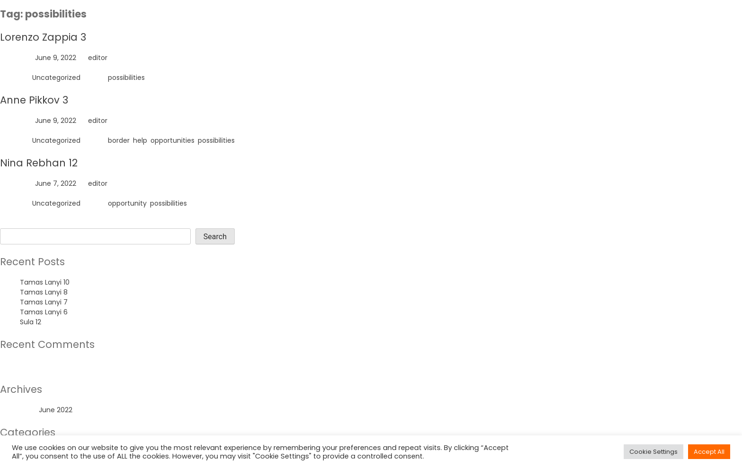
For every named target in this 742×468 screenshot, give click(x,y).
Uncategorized (56, 77)
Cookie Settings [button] (653, 451)
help (140, 140)
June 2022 (55, 410)
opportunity (127, 203)
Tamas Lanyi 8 (44, 292)
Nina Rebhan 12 (39, 163)
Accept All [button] (709, 451)
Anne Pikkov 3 (34, 100)
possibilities (126, 77)
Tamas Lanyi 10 (45, 282)
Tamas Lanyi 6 (44, 312)
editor (97, 57)
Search (11, 223)
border (119, 140)
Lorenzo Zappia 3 (43, 37)
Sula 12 (30, 322)
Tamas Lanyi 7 (44, 302)
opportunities (172, 140)
